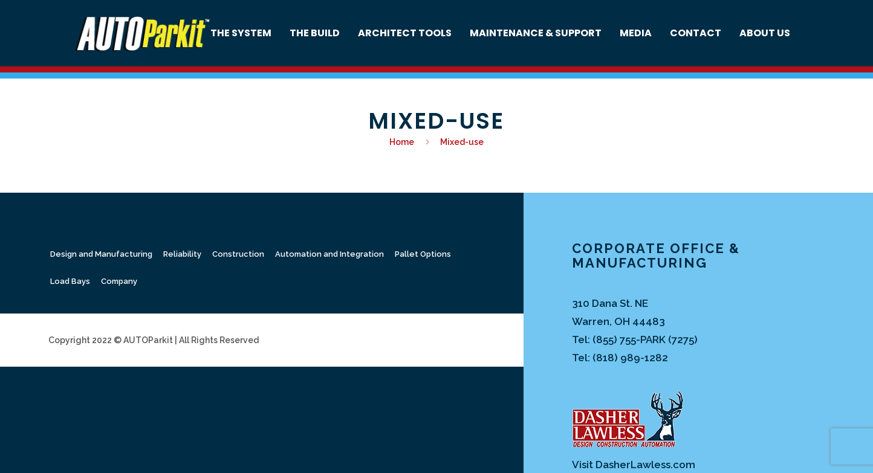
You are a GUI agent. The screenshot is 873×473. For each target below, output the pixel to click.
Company (119, 281)
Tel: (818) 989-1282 (620, 358)
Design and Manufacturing (101, 254)
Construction (238, 254)
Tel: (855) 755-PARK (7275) (635, 339)
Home (401, 142)
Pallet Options (423, 254)
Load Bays (70, 281)
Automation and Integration (329, 254)
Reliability (182, 254)
